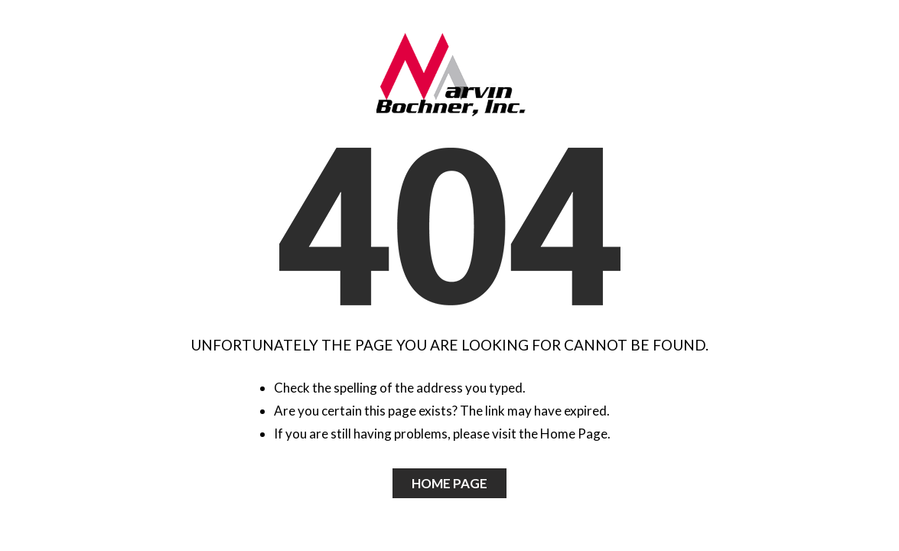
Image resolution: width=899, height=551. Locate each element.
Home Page (449, 483)
